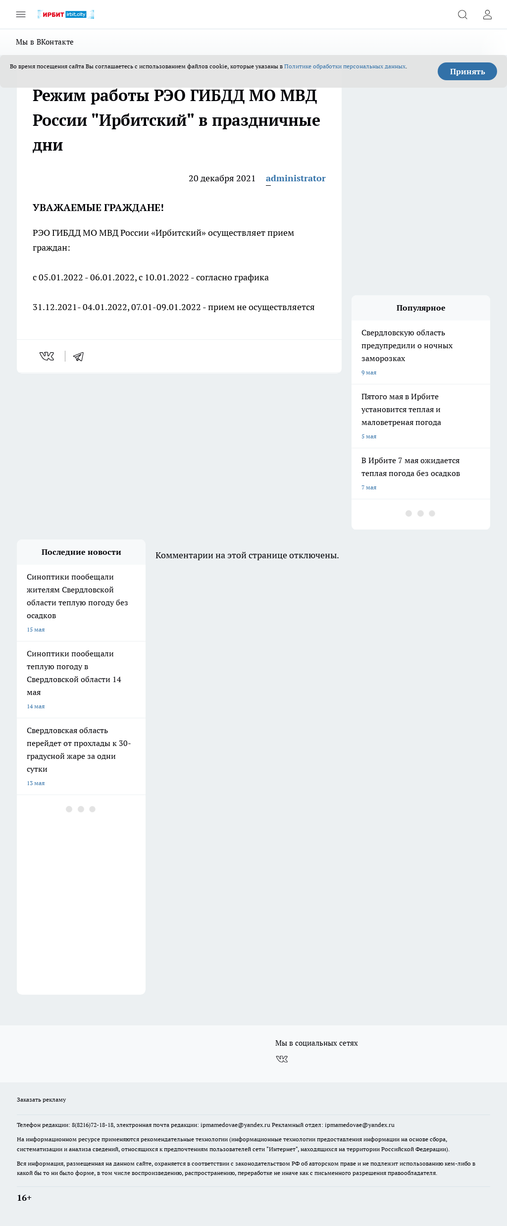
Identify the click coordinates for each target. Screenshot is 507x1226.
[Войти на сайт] (487, 14)
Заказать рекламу (41, 1099)
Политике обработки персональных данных (345, 66)
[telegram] (82, 356)
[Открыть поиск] (462, 14)
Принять (467, 71)
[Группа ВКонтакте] (281, 1059)
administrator (296, 178)
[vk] (47, 356)
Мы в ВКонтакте (45, 42)
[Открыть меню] (21, 14)
